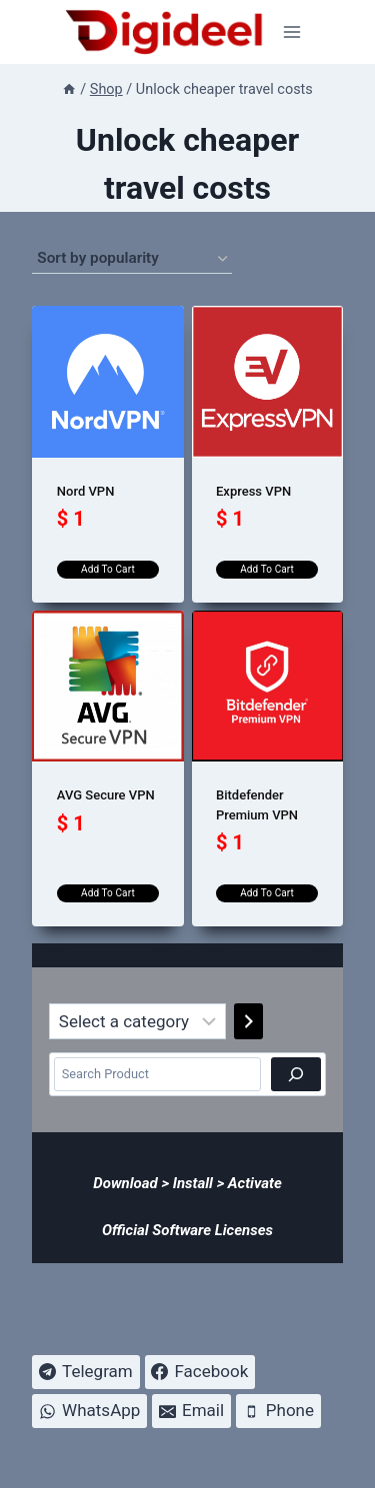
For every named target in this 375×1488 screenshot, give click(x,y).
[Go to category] (248, 1021)
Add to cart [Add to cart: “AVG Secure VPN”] (108, 892)
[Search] (296, 1074)
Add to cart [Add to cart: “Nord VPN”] (108, 569)
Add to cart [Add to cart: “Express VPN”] (267, 569)
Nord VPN (86, 491)
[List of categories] (137, 1021)
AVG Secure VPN (106, 794)
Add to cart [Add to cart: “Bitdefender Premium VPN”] (267, 892)
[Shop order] (132, 259)
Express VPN (253, 491)
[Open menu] (292, 31)
